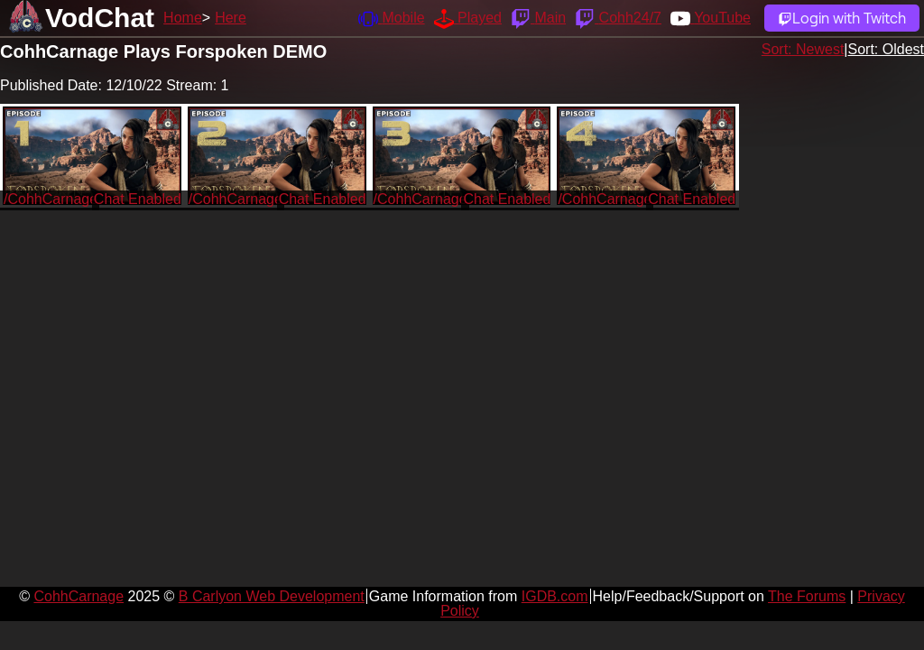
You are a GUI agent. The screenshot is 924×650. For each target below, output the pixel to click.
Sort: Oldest (886, 49)
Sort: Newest (803, 49)
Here (230, 17)
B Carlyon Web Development (272, 596)
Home (182, 17)
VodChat (99, 17)
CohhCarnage (78, 596)
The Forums (806, 596)
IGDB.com (555, 596)
